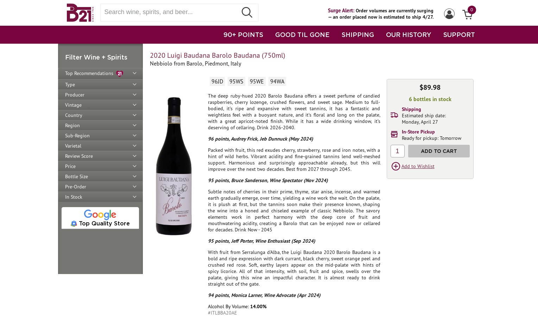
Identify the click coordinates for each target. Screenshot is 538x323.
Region (72, 125)
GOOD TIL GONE (302, 34)
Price (70, 166)
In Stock (73, 197)
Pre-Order (75, 187)
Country (73, 115)
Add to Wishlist (418, 166)
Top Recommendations (94, 73)
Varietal (73, 146)
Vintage (73, 105)
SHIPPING (358, 34)
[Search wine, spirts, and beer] (171, 12)
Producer (74, 95)
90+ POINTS (243, 34)
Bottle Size (76, 176)
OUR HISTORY (408, 34)
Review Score (79, 156)
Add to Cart (439, 151)
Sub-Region (77, 135)
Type (70, 84)
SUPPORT (459, 34)
